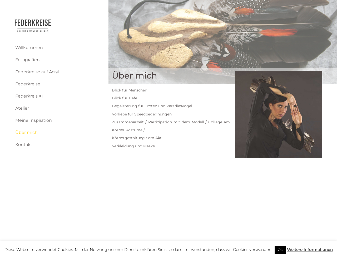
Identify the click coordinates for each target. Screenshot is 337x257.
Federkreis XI (29, 96)
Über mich (26, 132)
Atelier (22, 108)
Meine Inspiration (33, 120)
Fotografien (27, 59)
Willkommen (29, 47)
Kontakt (23, 144)
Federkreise (27, 83)
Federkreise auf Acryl (37, 71)
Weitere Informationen (310, 249)
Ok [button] (280, 250)
